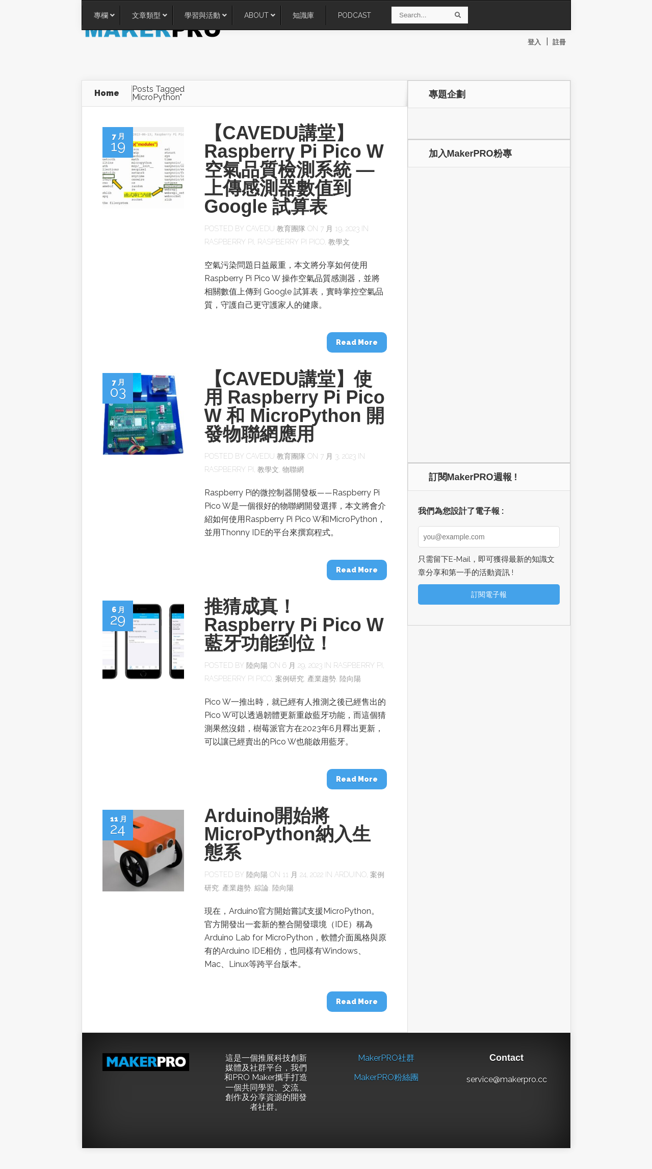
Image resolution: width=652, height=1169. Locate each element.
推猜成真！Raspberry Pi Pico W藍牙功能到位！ (294, 625)
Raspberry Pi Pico (291, 242)
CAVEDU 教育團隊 (275, 229)
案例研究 (289, 679)
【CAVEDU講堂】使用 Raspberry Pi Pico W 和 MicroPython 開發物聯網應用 (294, 407)
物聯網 (293, 470)
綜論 (261, 888)
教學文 (339, 242)
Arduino (350, 875)
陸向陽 (257, 666)
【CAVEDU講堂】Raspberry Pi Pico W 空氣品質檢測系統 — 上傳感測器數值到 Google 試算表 (294, 170)
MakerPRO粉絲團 (386, 1078)
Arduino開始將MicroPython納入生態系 (287, 834)
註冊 (559, 42)
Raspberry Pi (229, 242)
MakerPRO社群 (386, 1058)
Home (106, 93)
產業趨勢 (321, 679)
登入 (534, 42)
